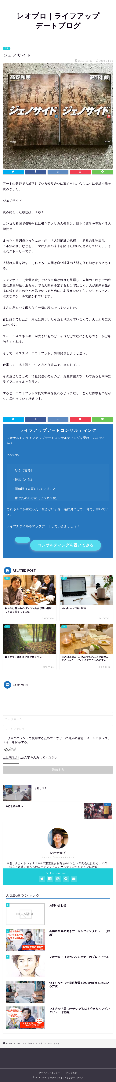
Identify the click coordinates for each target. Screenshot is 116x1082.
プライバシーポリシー (49, 1073)
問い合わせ (72, 1073)
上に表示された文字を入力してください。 (31, 757)
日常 (7, 48)
